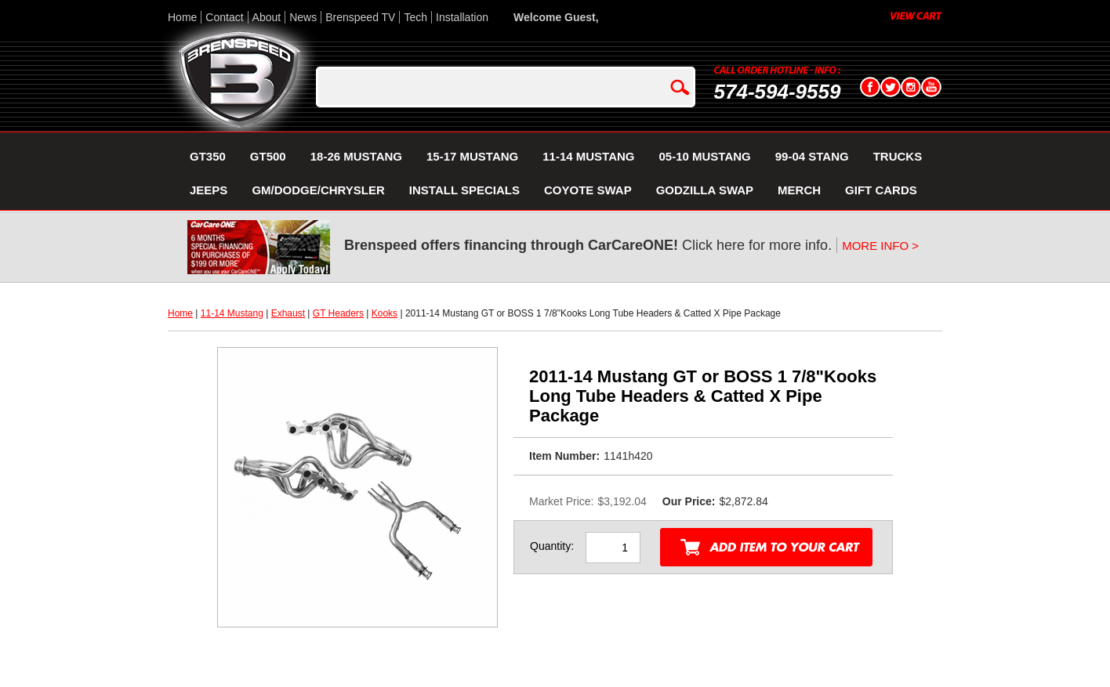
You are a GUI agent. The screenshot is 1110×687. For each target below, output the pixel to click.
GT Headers (338, 313)
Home (182, 17)
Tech (415, 17)
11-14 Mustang (232, 313)
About (266, 17)
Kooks (384, 313)
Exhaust (288, 313)
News (303, 17)
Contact (224, 17)
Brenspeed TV (360, 17)
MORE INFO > (880, 245)
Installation (462, 17)
